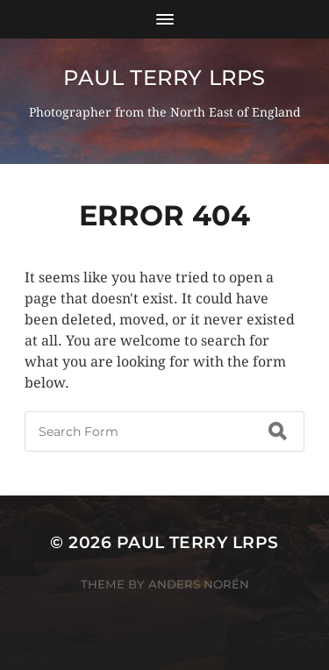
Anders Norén (198, 584)
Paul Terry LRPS (164, 77)
